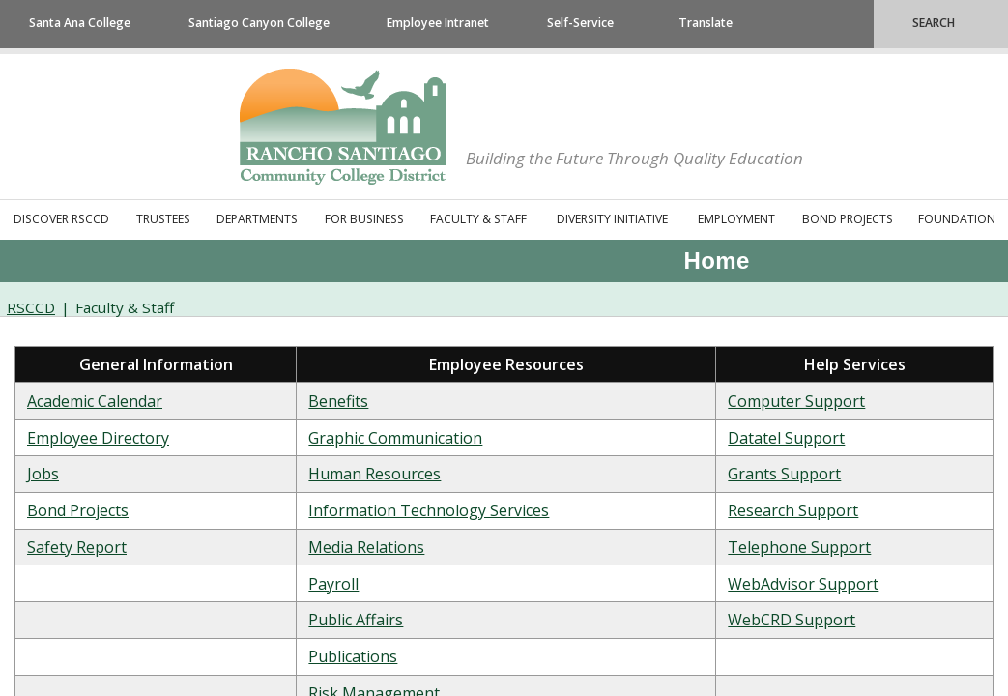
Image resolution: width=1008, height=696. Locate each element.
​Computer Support (796, 401)
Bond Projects (847, 219)
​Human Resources (374, 473)
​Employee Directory (98, 438)
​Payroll (333, 583)
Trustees (163, 219)
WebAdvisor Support (803, 583)
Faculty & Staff (478, 219)
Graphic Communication (395, 438)
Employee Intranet (438, 22)
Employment (736, 219)
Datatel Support (786, 438)
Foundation (956, 219)
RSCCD (31, 307)
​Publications (352, 656)
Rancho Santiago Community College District (343, 127)
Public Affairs (355, 619)
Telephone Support (799, 547)
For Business (364, 219)
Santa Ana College (79, 22)
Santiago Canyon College (259, 22)
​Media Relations (366, 547)
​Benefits (338, 401)
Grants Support (784, 473)
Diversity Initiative (612, 219)
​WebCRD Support (791, 619)
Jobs (43, 473)
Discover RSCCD (61, 219)
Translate (705, 22)
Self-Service (580, 22)
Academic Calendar (94, 401)
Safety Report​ (77, 547)
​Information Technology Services (428, 510)
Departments (257, 219)
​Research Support (793, 510)
